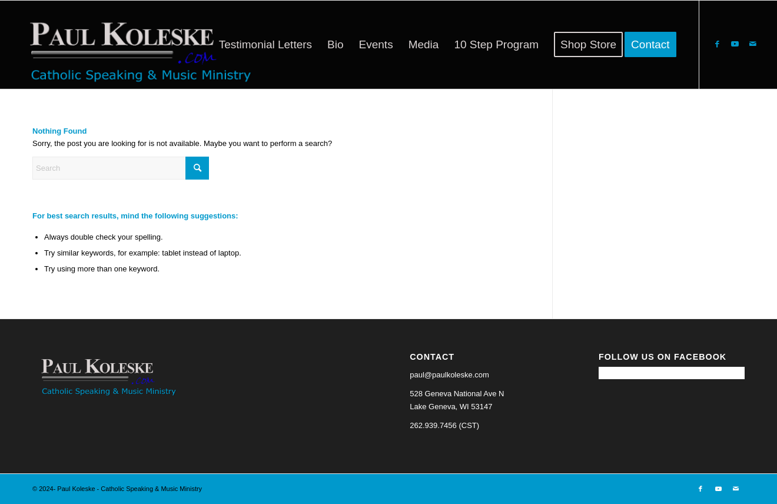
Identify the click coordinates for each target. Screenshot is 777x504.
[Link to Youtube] (735, 44)
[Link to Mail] (753, 44)
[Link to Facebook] (717, 44)
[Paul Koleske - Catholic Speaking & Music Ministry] (135, 45)
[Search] (120, 168)
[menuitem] (265, 45)
